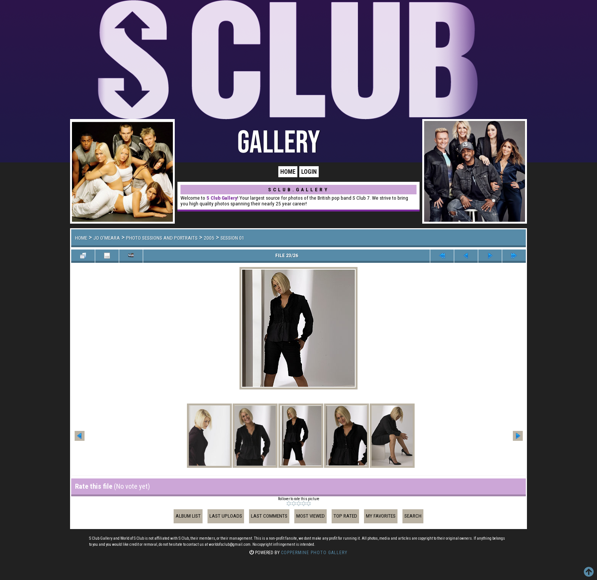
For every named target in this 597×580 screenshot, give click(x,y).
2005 (209, 238)
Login (309, 171)
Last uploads (225, 516)
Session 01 (232, 238)
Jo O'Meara (106, 238)
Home (287, 171)
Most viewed (310, 516)
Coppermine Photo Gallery (314, 552)
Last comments (269, 516)
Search (412, 516)
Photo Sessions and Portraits (162, 238)
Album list (188, 516)
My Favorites (381, 516)
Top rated (345, 516)
